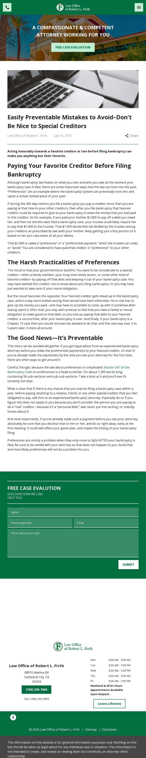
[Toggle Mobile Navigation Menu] (139, 7)
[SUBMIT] (128, 564)
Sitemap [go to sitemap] (91, 729)
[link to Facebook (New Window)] (13, 717)
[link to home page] (73, 7)
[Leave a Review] (109, 703)
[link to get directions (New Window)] (36, 677)
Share (132, 136)
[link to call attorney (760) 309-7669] (7, 7)
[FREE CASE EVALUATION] (73, 47)
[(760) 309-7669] (36, 689)
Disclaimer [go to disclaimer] (109, 729)
